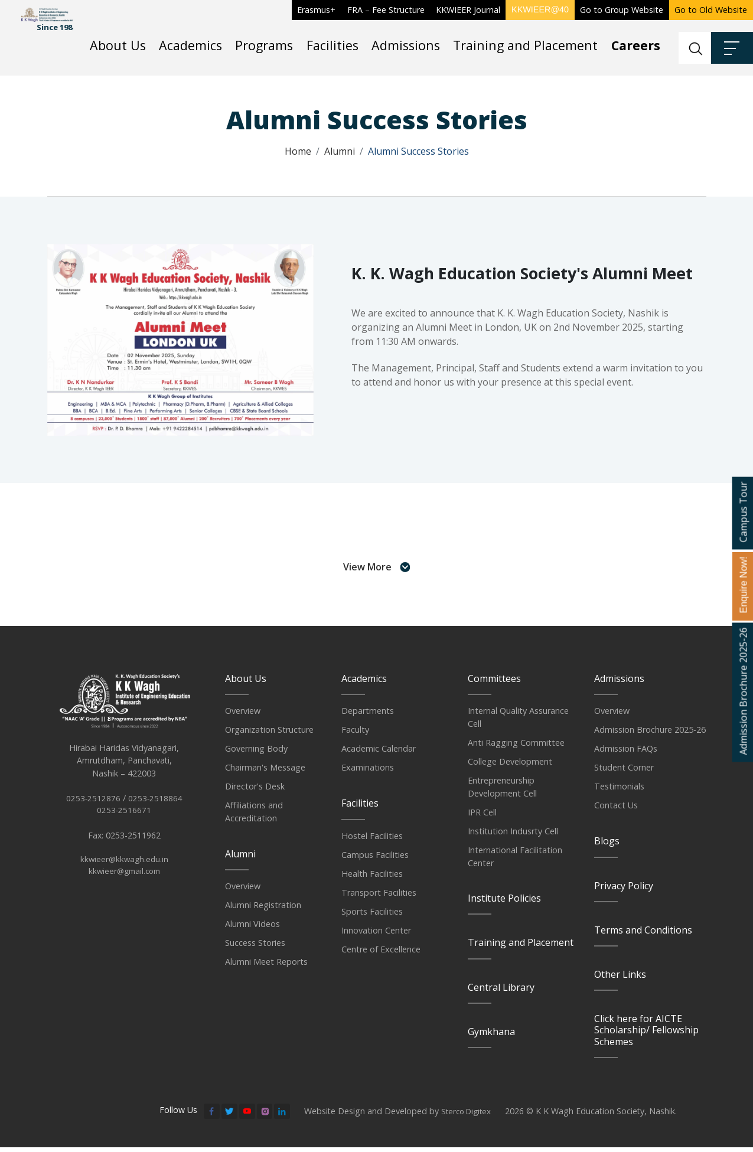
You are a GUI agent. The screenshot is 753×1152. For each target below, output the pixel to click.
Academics (190, 45)
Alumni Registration (263, 909)
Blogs (607, 846)
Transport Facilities (378, 897)
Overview (242, 716)
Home (298, 151)
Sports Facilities (372, 916)
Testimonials (619, 791)
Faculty (355, 734)
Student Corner (624, 772)
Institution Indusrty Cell (513, 835)
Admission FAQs (625, 753)
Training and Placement (525, 45)
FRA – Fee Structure (386, 9)
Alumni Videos (252, 928)
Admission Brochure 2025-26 (650, 734)
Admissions (405, 45)
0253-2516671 (124, 827)
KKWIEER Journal (468, 9)
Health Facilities (372, 878)
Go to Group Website (621, 9)
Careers (635, 45)
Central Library (501, 991)
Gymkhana (491, 1036)
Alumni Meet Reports (266, 966)
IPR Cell (482, 817)
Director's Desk (255, 791)
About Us (118, 45)
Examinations (367, 772)
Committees (494, 683)
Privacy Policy (623, 890)
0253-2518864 (155, 814)
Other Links (620, 978)
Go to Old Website (710, 9)
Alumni (339, 151)
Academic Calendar (378, 753)
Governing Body (256, 753)
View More (376, 571)
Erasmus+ (316, 9)
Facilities (332, 45)
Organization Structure (269, 734)
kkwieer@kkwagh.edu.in (124, 876)
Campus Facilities (375, 859)
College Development (510, 766)
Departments (367, 716)
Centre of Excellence (380, 954)
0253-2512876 (93, 814)
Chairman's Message (265, 772)
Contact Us (616, 810)
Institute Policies (504, 902)
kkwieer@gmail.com (124, 889)
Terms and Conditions (643, 934)
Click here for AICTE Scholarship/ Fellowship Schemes (646, 1034)
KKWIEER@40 (540, 9)
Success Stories (255, 947)
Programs (264, 45)
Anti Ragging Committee (516, 747)
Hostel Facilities (372, 840)
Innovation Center (376, 935)
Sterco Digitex (468, 1115)
